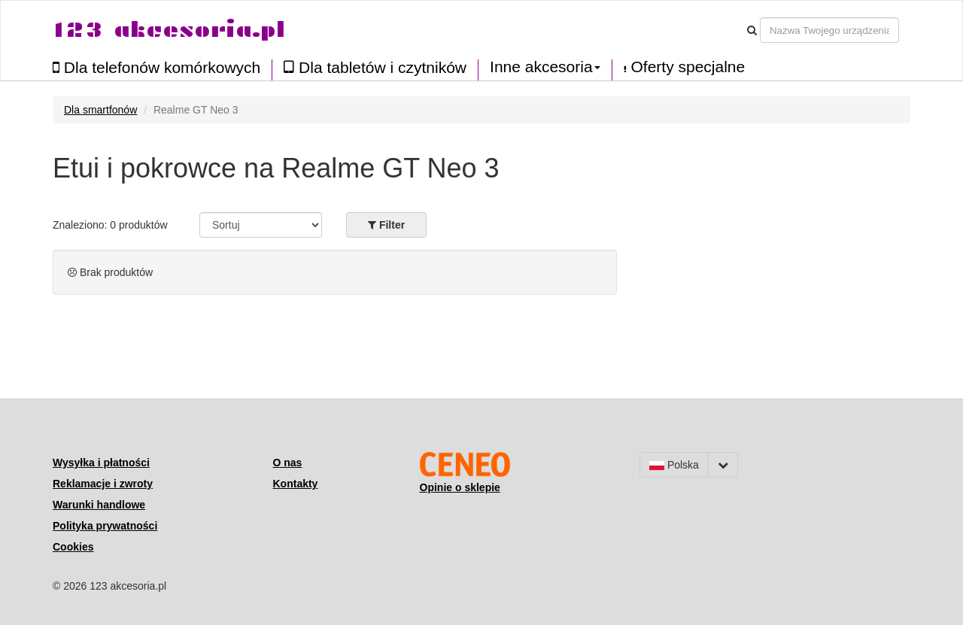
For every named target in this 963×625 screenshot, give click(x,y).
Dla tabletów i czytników (375, 67)
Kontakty (295, 484)
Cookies (73, 547)
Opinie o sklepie (460, 487)
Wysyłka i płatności (101, 463)
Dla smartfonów (100, 110)
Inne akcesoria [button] (545, 66)
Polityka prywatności (105, 526)
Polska (674, 465)
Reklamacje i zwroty (103, 484)
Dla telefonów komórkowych (156, 67)
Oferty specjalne (685, 66)
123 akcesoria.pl (169, 30)
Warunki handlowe (99, 505)
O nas (287, 463)
